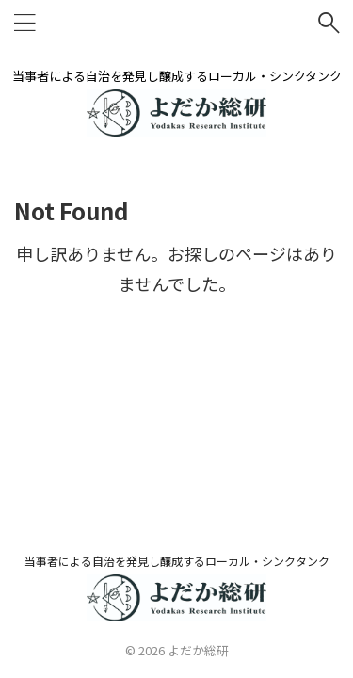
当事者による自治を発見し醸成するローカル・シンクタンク (176, 561)
